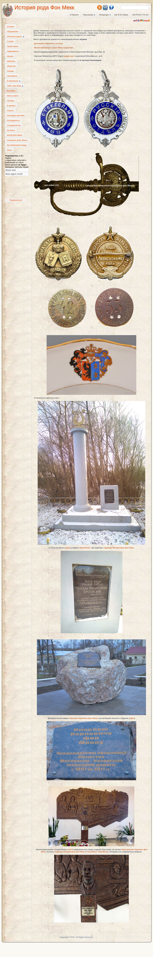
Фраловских (84, 548)
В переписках (13, 81)
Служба (10, 41)
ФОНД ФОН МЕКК (14, 135)
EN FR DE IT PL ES (140, 15)
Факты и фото (13, 96)
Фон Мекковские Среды (17, 145)
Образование (12, 32)
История (10, 27)
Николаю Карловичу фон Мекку (83, 718)
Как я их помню (121, 15)
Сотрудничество (13, 125)
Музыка (10, 56)
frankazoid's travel (11, 205)
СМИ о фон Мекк (15, 86)
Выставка (11, 91)
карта (67, 548)
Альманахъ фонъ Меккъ (17, 140)
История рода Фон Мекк (44, 7)
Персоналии (89, 15)
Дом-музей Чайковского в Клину (48, 43)
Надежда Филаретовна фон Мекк (119, 548)
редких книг (69, 56)
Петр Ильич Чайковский (97, 852)
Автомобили (12, 76)
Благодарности (13, 120)
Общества (11, 66)
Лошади (10, 71)
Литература (105, 15)
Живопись (11, 61)
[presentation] (17, 187)
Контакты (11, 130)
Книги (9, 150)
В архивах (11, 106)
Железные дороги (15, 36)
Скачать (10, 111)
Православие (12, 46)
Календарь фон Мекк (16, 115)
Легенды (10, 101)
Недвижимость (13, 51)
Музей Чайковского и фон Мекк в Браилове (53, 48)
